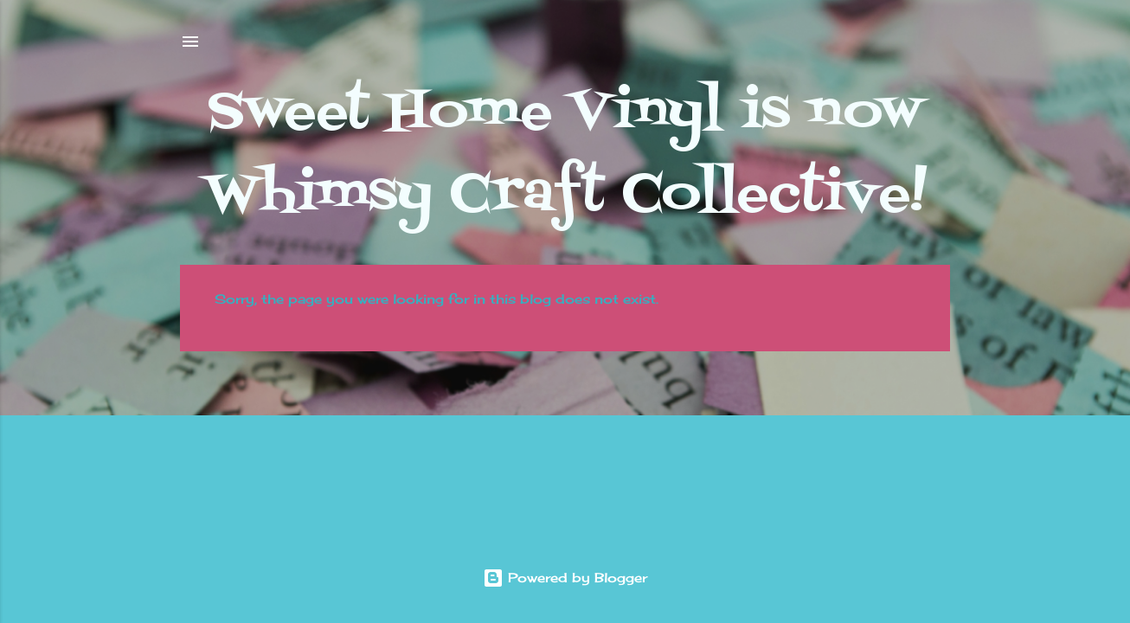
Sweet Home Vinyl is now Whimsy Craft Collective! (565, 154)
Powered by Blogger (565, 577)
